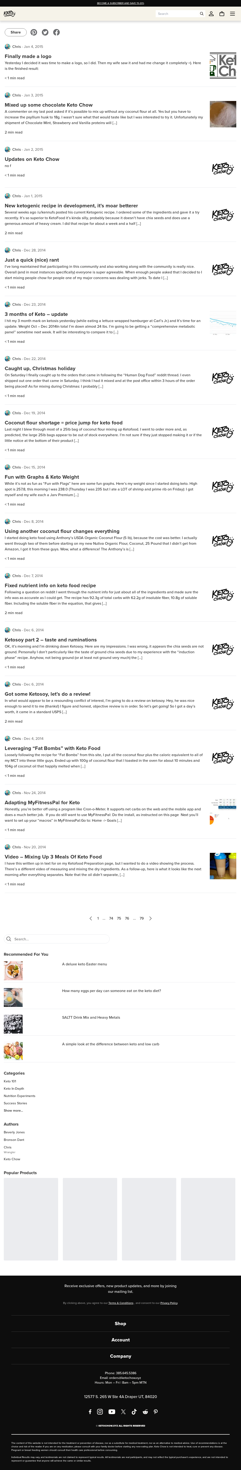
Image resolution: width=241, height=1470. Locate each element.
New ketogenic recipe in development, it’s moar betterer (71, 205)
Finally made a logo (28, 56)
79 (142, 918)
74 (111, 918)
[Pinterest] (156, 1411)
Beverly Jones (14, 1132)
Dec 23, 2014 (35, 304)
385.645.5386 (126, 1373)
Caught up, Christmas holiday (40, 368)
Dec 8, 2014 (33, 521)
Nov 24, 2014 (35, 793)
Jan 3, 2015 (33, 95)
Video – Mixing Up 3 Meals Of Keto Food (53, 857)
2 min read (13, 132)
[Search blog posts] (60, 939)
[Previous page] (91, 918)
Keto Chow (12, 1159)
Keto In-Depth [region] (14, 1088)
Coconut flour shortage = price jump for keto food (64, 423)
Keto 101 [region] (10, 1081)
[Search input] (177, 13)
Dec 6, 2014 (34, 630)
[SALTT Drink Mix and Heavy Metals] (32, 1024)
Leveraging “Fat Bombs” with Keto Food (52, 748)
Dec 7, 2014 (33, 575)
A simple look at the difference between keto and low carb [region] (110, 1044)
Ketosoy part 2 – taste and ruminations (51, 640)
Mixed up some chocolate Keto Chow (49, 105)
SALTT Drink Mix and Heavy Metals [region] (91, 1017)
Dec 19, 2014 (34, 413)
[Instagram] (100, 1412)
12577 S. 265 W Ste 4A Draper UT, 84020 (120, 1397)
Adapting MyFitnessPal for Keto (42, 802)
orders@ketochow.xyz (125, 1377)
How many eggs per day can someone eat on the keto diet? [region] (111, 990)
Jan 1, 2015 (33, 196)
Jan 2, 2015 (33, 149)
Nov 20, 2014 (35, 847)
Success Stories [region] (15, 1103)
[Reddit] (145, 1411)
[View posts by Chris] (7, 47)
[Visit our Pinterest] (33, 32)
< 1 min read (15, 78)
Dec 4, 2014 (33, 738)
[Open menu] (232, 13)
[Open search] (201, 13)
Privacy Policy (168, 1303)
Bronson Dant (14, 1139)
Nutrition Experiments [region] (19, 1096)
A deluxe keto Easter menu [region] (84, 964)
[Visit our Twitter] (45, 32)
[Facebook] (90, 1411)
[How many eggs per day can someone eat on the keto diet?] (32, 997)
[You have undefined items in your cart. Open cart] (222, 14)
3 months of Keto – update (36, 314)
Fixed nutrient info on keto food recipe (50, 585)
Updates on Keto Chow (32, 159)
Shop (120, 1323)
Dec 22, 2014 (35, 358)
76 (127, 918)
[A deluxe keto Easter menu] (32, 970)
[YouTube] (111, 1411)
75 (119, 918)
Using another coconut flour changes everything (62, 531)
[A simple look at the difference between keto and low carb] (32, 1050)
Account (121, 1339)
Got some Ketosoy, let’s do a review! (47, 694)
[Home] (10, 14)
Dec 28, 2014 (35, 250)
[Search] (9, 939)
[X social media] (123, 1411)
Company (120, 1356)
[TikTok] (134, 1412)
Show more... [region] (13, 1110)
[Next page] (150, 918)
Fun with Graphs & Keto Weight (42, 477)
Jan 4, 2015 (33, 46)
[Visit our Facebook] (56, 32)
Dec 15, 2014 (34, 467)
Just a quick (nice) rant (32, 260)
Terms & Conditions (120, 1303)
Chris (16, 46)
